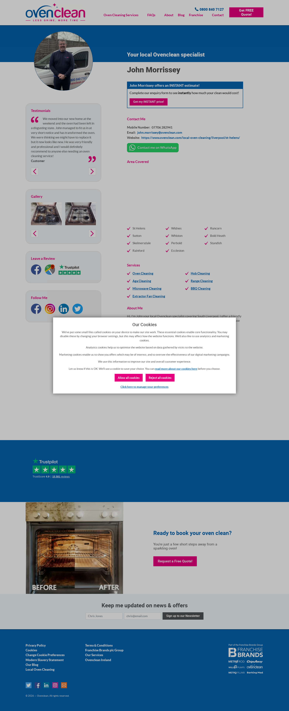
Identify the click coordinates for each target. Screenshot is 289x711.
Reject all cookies (160, 377)
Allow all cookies (129, 377)
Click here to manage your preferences (144, 386)
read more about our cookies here (176, 368)
